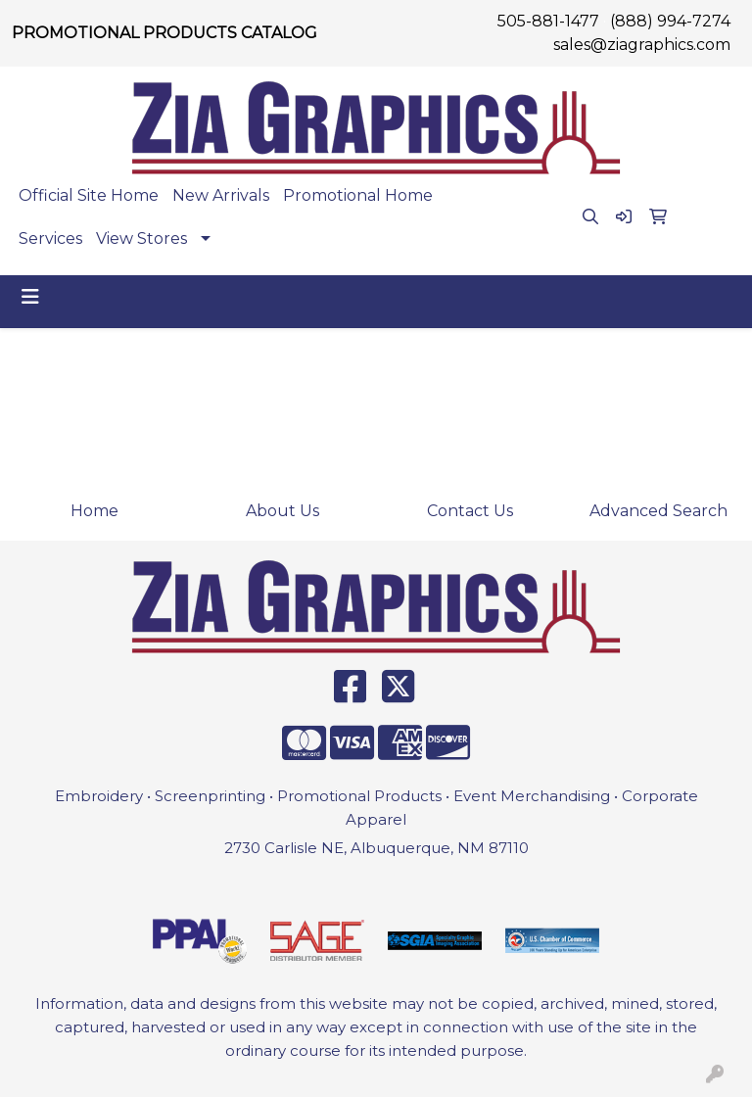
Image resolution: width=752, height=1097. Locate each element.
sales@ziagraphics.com (641, 44)
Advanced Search (658, 510)
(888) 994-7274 (670, 21)
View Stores (141, 238)
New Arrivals (220, 195)
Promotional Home (358, 195)
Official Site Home (89, 195)
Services (50, 238)
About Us (282, 510)
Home (94, 510)
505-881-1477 (548, 21)
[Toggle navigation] (30, 296)
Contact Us (470, 510)
